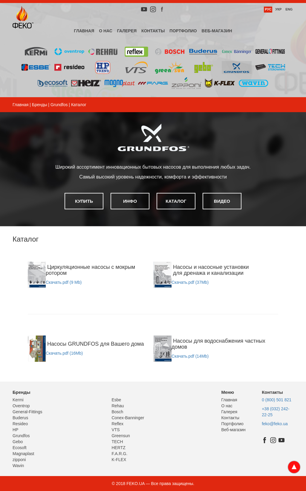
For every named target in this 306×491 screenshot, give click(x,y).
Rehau (117, 405)
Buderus (20, 417)
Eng (289, 9)
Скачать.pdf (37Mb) (190, 282)
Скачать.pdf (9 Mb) (64, 282)
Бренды (39, 104)
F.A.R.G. (119, 453)
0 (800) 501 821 (276, 399)
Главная (84, 30)
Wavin (18, 465)
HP (15, 429)
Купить (84, 201)
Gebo (18, 441)
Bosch (117, 411)
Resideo (20, 423)
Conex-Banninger (127, 417)
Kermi (18, 399)
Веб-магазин (217, 30)
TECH (117, 441)
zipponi (19, 459)
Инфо (130, 201)
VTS (115, 429)
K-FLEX (118, 459)
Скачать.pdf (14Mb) (190, 356)
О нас (105, 30)
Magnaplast (23, 453)
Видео (222, 201)
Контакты (153, 30)
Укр (278, 9)
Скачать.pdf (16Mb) (64, 353)
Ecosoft (20, 447)
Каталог (176, 201)
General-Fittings (27, 411)
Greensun (120, 435)
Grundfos (59, 104)
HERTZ (118, 447)
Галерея (127, 30)
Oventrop (21, 405)
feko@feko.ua (275, 423)
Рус (268, 9)
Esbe (116, 399)
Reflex (117, 423)
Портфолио (183, 30)
